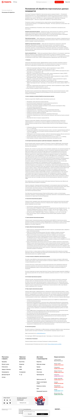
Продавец (4, 361)
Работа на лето (41, 379)
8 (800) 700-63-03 (58, 365)
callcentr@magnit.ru (41, 333)
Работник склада (41, 364)
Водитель (39, 361)
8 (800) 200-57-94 (58, 387)
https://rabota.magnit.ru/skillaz (54, 344)
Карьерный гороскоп (42, 391)
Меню (67, 2)
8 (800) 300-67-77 (58, 379)
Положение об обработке (8, 12)
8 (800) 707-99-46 (58, 383)
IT (20, 374)
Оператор (21, 364)
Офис (20, 366)
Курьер (38, 366)
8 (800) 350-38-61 (58, 394)
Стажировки (22, 372)
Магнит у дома (5, 364)
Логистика (39, 372)
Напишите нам (23, 402)
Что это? (30, 414)
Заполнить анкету (59, 2)
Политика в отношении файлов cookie (25, 409)
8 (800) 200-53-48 (58, 372)
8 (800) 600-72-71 (58, 390)
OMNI (20, 369)
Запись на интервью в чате (42, 382)
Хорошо (42, 414)
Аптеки (3, 377)
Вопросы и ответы (41, 386)
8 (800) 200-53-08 (58, 368)
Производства (40, 374)
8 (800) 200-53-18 (58, 376)
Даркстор (39, 369)
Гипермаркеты (5, 372)
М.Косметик (5, 366)
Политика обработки (7, 10)
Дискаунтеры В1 (6, 374)
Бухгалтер (21, 361)
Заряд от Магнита (6, 369)
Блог (38, 388)
